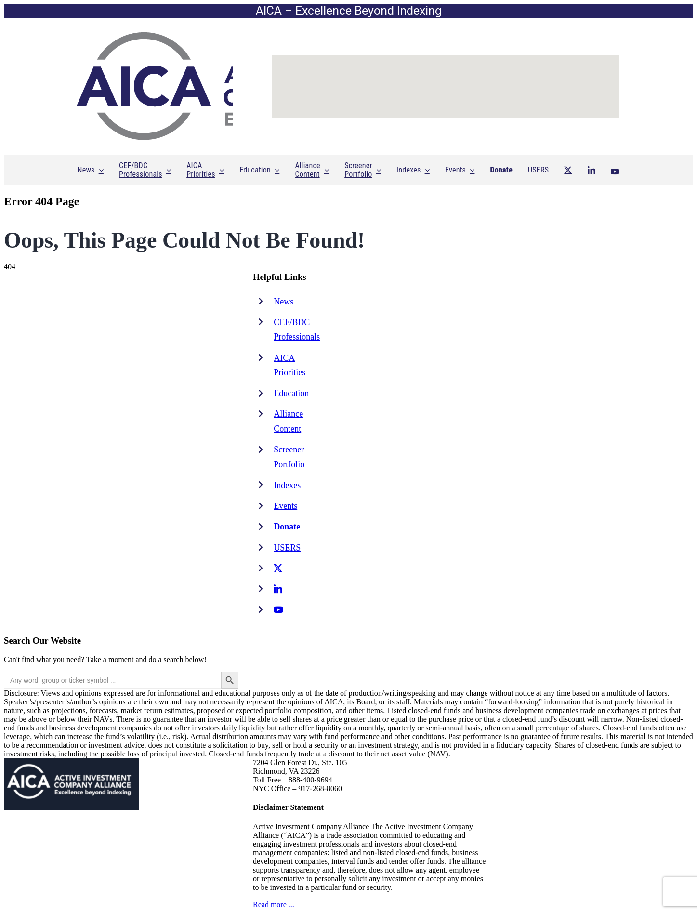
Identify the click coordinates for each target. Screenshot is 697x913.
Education (291, 393)
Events (285, 506)
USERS (287, 548)
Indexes (287, 485)
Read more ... (273, 904)
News (283, 301)
